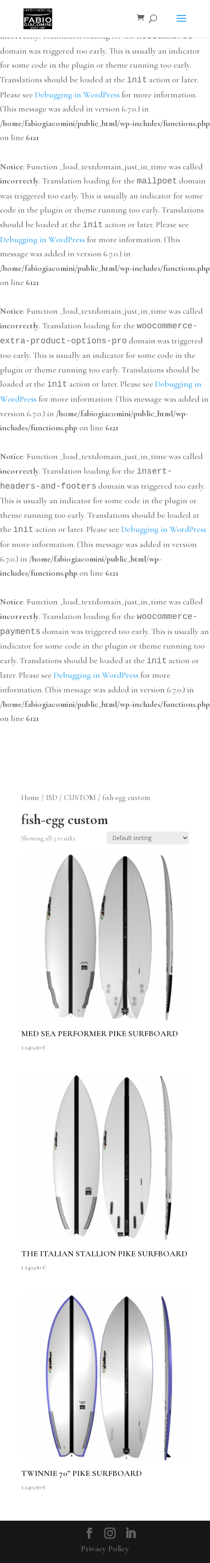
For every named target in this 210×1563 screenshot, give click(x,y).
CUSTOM (80, 797)
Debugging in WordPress (77, 94)
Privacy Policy (105, 1548)
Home (30, 797)
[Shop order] (148, 838)
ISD (51, 797)
